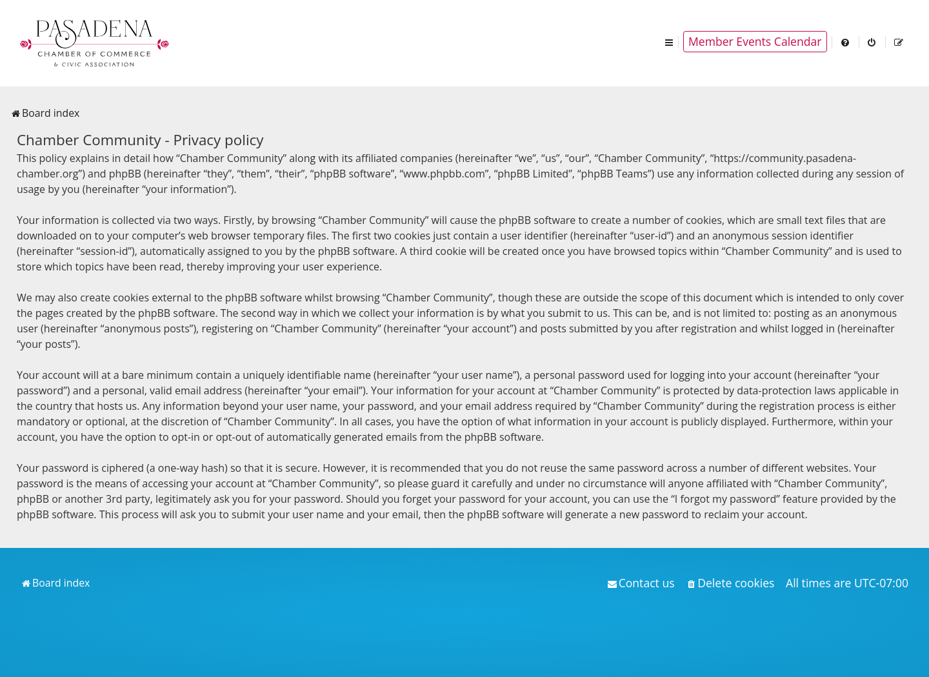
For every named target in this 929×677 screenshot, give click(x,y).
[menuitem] (845, 41)
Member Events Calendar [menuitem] (755, 41)
